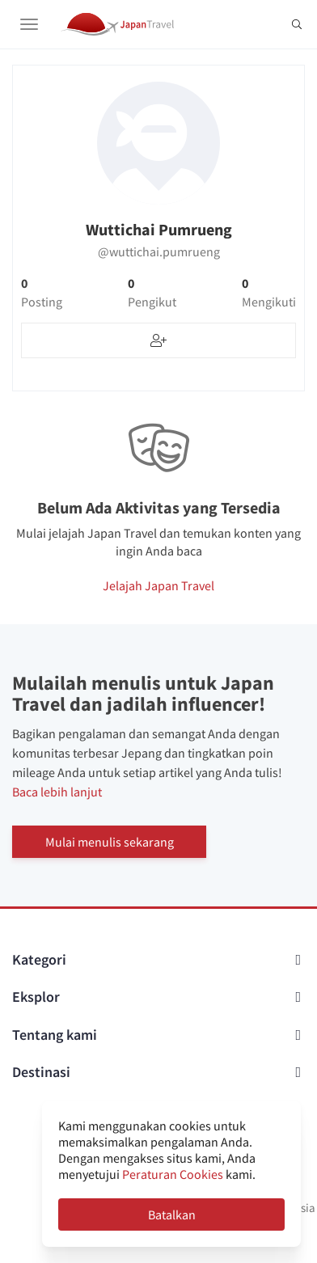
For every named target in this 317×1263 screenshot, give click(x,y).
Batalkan (172, 1214)
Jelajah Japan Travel (158, 585)
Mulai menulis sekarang (109, 842)
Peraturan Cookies (172, 1174)
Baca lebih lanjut (57, 792)
